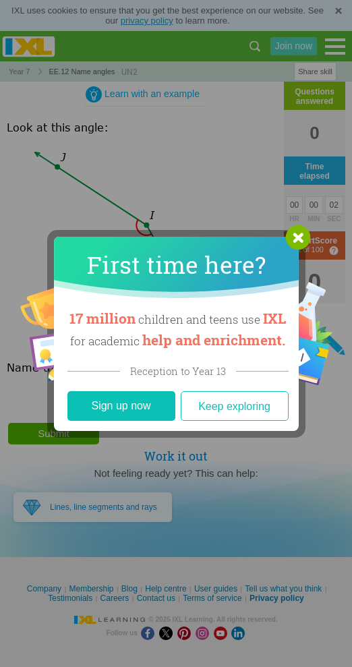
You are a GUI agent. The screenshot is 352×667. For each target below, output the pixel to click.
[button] (298, 237)
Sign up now (120, 405)
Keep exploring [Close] (234, 406)
